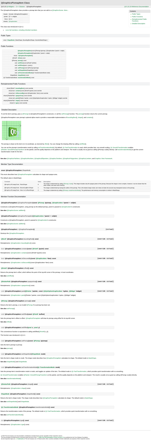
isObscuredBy (19, 93)
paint (16, 98)
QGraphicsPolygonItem (70, 158)
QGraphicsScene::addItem (15, 210)
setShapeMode (22, 70)
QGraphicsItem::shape (18, 388)
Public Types (136, 14)
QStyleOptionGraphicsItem (52, 291)
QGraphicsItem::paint (18, 295)
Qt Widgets (10, 6)
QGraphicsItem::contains (19, 252)
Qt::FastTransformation (70, 147)
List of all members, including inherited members (21, 30)
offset (19, 58)
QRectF (3, 239)
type (16, 103)
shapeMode (21, 75)
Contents (133, 11)
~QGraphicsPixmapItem (25, 55)
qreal (29, 327)
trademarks (21, 438)
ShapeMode (10, 40)
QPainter (28, 291)
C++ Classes (20, 6)
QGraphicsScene (57, 10)
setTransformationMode (25, 73)
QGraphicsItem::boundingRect (20, 243)
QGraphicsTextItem (55, 158)
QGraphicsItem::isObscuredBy (21, 262)
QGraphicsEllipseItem (41, 158)
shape (17, 100)
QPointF (35, 248)
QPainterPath (5, 281)
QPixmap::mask (67, 183)
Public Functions (137, 16)
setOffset (20, 63)
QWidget (72, 291)
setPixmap (21, 68)
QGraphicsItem (13, 21)
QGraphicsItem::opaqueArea (20, 285)
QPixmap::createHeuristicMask (71, 190)
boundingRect (19, 88)
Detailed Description (138, 23)
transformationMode (24, 77)
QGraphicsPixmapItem (24, 50)
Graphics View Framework (103, 158)
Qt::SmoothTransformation (119, 147)
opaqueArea (19, 95)
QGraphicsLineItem (85, 158)
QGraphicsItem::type (17, 424)
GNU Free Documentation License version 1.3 (51, 437)
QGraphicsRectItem (27, 158)
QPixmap (25, 114)
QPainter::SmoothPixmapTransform (12, 149)
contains (18, 90)
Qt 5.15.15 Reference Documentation (136, 6)
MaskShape (92, 358)
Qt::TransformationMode (46, 367)
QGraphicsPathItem (13, 158)
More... (66, 10)
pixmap (20, 60)
